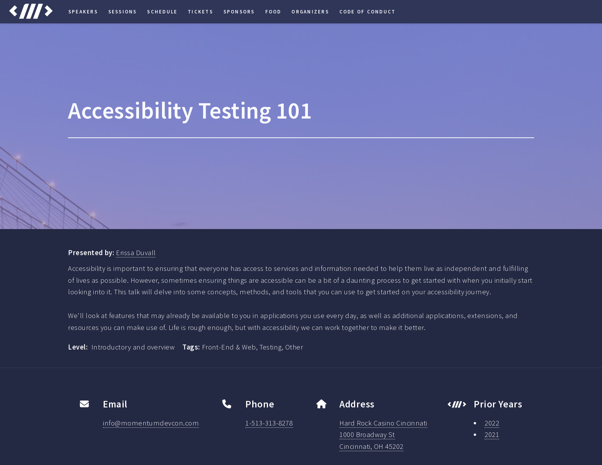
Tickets (200, 11)
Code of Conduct (367, 11)
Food (273, 11)
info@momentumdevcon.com (151, 423)
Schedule (162, 11)
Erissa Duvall (135, 252)
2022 (492, 423)
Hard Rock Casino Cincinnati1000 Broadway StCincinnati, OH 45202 (383, 435)
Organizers (310, 11)
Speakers (83, 11)
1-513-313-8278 (269, 423)
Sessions (122, 11)
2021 (492, 434)
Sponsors (239, 11)
